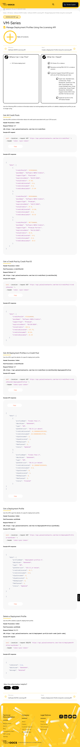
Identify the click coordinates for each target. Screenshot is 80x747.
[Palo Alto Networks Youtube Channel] (74, 718)
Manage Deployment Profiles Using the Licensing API (58, 13)
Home (4, 13)
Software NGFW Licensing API (36, 13)
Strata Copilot (70, 4)
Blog (4, 728)
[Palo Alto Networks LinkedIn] (66, 718)
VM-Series (10, 13)
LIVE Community (26, 729)
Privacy (42, 721)
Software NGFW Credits (20, 13)
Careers (24, 724)
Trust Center (44, 724)
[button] (78, 597)
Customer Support (27, 727)
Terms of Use (44, 727)
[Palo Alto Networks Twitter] (70, 718)
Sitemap (5, 736)
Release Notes (7, 723)
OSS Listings (6, 734)
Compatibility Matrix (8, 731)
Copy (15, 146)
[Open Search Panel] (53, 4)
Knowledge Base (26, 732)
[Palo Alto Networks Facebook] (61, 718)
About (23, 721)
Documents (44, 729)
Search (5, 726)
